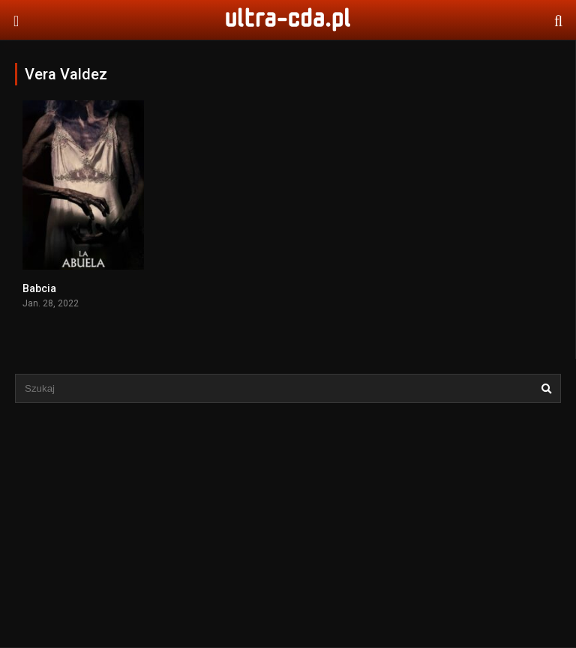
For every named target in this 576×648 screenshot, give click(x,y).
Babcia (39, 288)
